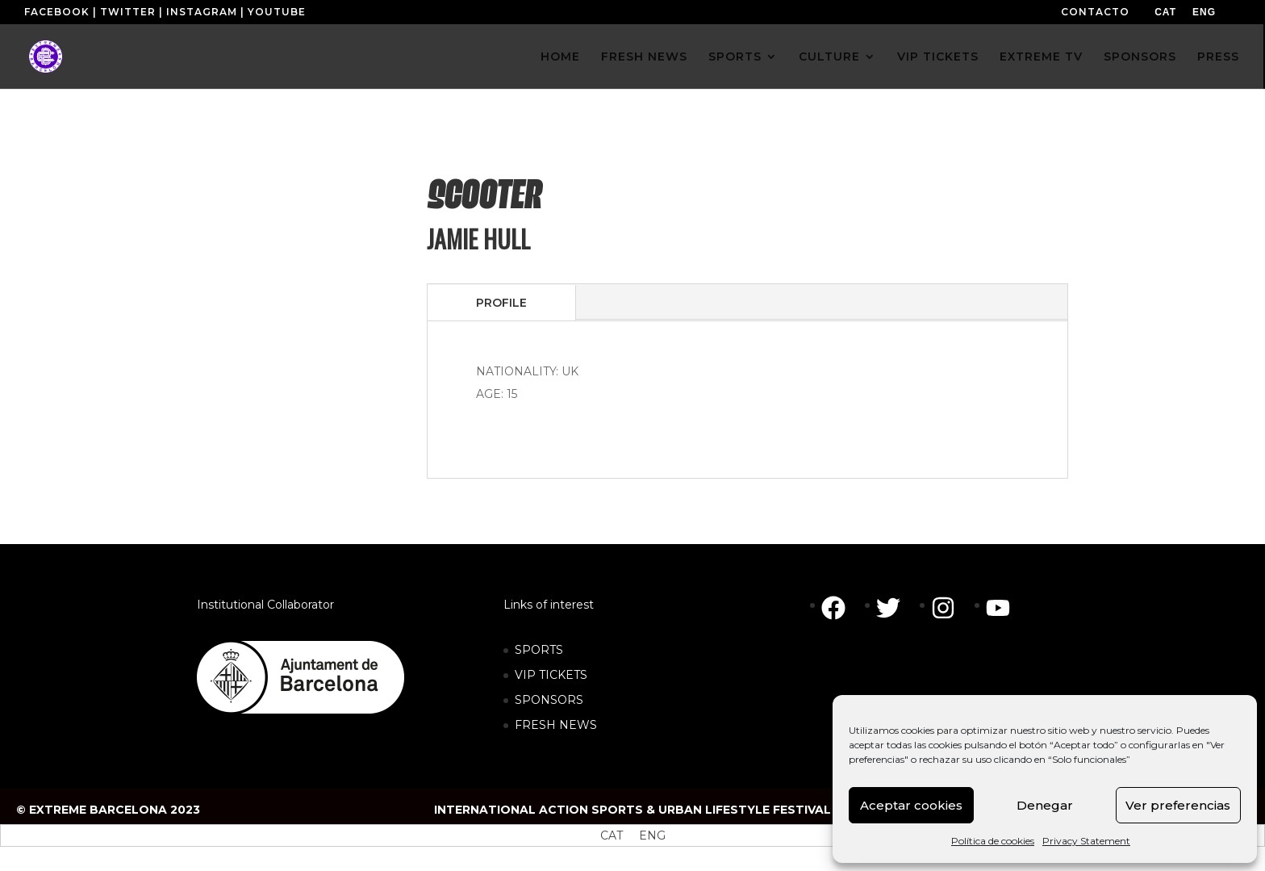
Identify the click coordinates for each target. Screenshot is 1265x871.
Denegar (1045, 805)
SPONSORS (1140, 57)
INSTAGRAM (201, 12)
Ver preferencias (1177, 805)
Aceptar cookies (911, 805)
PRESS (1218, 57)
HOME (560, 57)
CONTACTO (1095, 12)
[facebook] (841, 608)
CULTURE (829, 57)
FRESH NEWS (644, 57)
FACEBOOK (57, 12)
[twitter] (896, 608)
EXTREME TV (1041, 57)
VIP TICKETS (938, 57)
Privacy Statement (1086, 841)
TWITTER (128, 12)
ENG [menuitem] (1204, 12)
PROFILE (501, 302)
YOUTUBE (277, 12)
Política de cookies (992, 841)
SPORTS (735, 57)
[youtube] (1002, 608)
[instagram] (951, 608)
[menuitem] (1165, 12)
